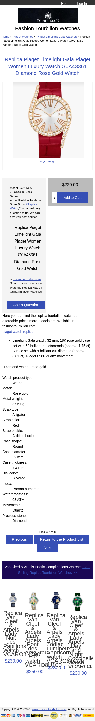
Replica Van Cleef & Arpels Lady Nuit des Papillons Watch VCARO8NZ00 (11, 634)
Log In (82, 4)
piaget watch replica (17, 331)
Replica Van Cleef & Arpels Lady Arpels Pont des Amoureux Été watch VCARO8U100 (33, 640)
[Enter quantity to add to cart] (54, 197)
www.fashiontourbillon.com (49, 709)
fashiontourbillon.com (27, 279)
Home (65, 4)
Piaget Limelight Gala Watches (57, 36)
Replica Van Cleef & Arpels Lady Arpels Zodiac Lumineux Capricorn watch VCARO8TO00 (54, 638)
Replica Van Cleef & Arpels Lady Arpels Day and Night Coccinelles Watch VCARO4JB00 (76, 642)
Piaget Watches (23, 36)
